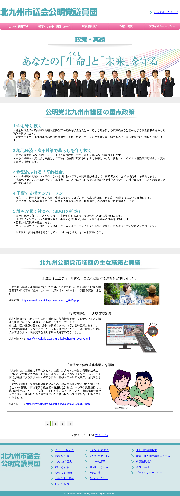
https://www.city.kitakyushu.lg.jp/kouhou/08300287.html (58, 338)
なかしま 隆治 (63, 472)
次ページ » (101, 435)
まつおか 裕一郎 (99, 455)
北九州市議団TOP (146, 450)
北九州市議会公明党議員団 (49, 12)
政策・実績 (142, 467)
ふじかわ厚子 (97, 461)
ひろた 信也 (62, 483)
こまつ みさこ (64, 450)
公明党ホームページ (166, 12)
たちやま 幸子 (64, 478)
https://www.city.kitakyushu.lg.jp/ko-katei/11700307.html (58, 403)
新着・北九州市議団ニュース (153, 455)
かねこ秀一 (96, 472)
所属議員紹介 (144, 461)
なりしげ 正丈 (63, 461)
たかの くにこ (99, 478)
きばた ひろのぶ (99, 450)
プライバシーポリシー (149, 472)
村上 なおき (62, 467)
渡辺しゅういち (99, 467)
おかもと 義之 (63, 455)
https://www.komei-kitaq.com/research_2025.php (50, 300)
